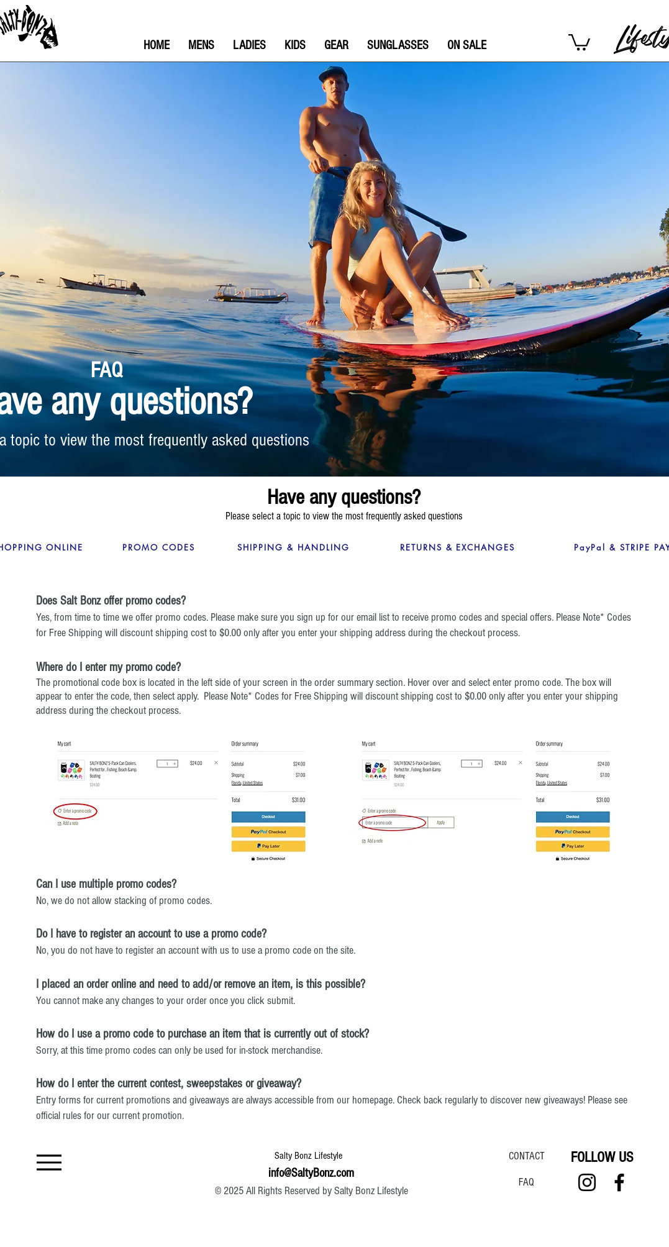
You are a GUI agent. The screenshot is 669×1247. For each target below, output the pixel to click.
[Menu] (49, 1162)
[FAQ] (527, 1181)
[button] (579, 41)
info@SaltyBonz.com (311, 1173)
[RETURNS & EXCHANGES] (458, 547)
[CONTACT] (527, 1155)
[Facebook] (619, 1182)
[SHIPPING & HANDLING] (294, 547)
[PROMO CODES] (159, 547)
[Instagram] (587, 1182)
